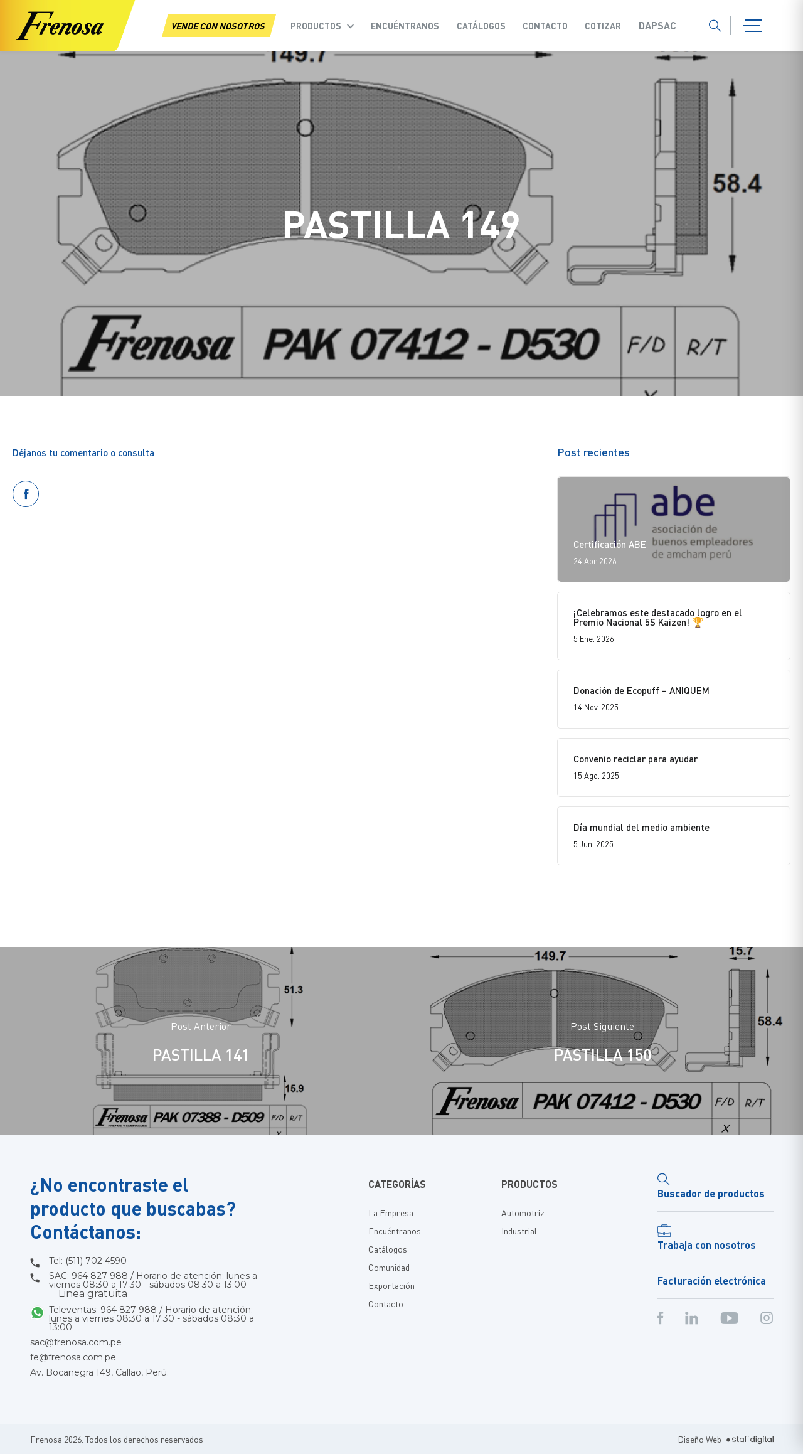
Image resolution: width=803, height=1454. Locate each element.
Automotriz (523, 1212)
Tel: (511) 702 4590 (88, 1260)
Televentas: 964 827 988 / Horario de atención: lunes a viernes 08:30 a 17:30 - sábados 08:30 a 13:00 (151, 1318)
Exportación (391, 1285)
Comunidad (389, 1267)
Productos (315, 25)
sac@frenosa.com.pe (76, 1342)
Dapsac (657, 26)
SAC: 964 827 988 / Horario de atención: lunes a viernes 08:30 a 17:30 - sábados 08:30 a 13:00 (153, 1285)
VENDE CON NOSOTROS (219, 25)
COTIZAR (603, 25)
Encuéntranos (405, 25)
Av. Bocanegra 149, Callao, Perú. (99, 1372)
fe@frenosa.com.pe (73, 1357)
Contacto (545, 25)
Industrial (519, 1230)
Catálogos (481, 25)
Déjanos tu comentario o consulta (83, 452)
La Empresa (390, 1212)
